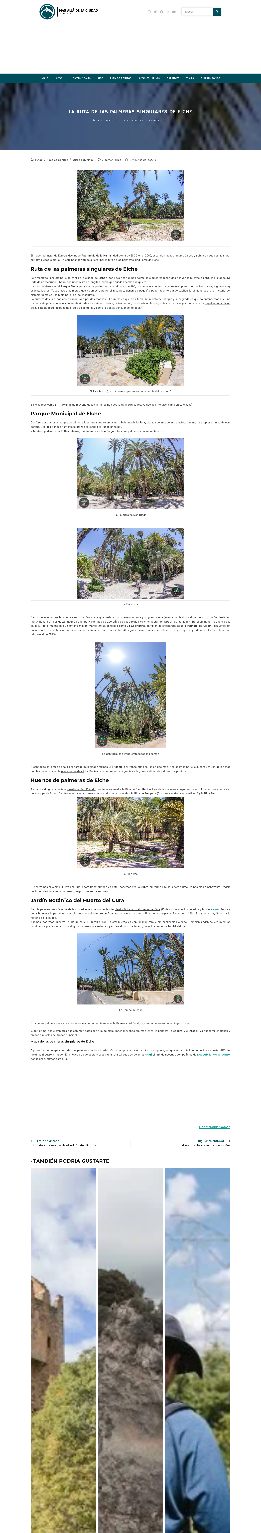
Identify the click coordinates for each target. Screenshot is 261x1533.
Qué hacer (173, 78)
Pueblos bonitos (57, 160)
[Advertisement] (130, 48)
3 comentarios (111, 160)
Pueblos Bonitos (120, 78)
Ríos (100, 78)
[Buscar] (217, 12)
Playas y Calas (82, 78)
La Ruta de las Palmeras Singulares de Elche (145, 120)
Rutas (60, 78)
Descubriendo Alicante (213, 1055)
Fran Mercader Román (215, 1127)
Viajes (190, 78)
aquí (214, 909)
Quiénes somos (210, 78)
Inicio (44, 78)
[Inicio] (94, 120)
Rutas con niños (149, 78)
